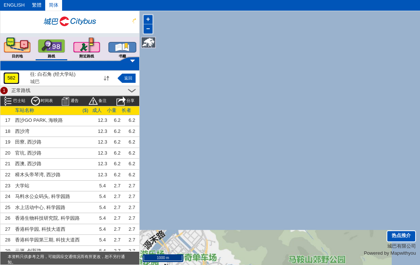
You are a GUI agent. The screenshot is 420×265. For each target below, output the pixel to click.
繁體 (37, 5)
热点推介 (401, 235)
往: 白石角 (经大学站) (53, 74)
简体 (53, 5)
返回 (128, 78)
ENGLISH (14, 5)
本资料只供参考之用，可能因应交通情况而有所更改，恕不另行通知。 (66, 259)
